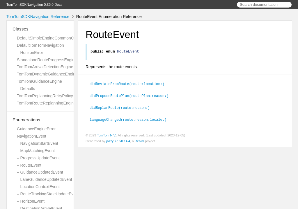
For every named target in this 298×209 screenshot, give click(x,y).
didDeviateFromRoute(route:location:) (129, 84)
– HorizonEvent (31, 201)
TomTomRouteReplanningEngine (46, 103)
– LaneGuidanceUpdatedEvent (44, 179)
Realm (139, 141)
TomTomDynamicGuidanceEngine (47, 74)
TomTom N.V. (106, 135)
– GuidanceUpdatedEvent (40, 172)
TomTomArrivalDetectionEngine (45, 66)
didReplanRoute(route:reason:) (122, 107)
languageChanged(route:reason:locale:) (130, 119)
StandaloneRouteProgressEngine (47, 59)
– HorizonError (30, 52)
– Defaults (26, 88)
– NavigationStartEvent (37, 143)
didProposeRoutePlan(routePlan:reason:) (131, 96)
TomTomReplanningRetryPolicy (45, 95)
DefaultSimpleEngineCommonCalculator (53, 38)
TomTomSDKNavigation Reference (37, 16)
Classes (21, 28)
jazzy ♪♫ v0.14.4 (118, 141)
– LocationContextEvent (38, 186)
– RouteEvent (29, 165)
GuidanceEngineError (36, 129)
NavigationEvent (31, 136)
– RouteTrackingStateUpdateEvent (48, 194)
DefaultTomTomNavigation (40, 45)
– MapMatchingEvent (36, 150)
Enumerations (26, 119)
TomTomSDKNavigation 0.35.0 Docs (34, 5)
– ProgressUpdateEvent (38, 158)
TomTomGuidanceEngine (39, 81)
